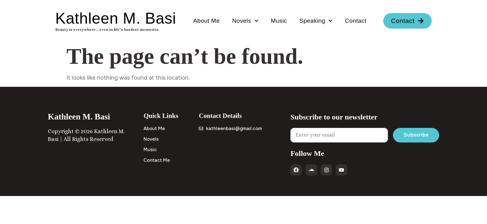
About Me (206, 20)
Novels (245, 21)
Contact (355, 20)
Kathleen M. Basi (115, 18)
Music (279, 20)
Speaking (316, 21)
